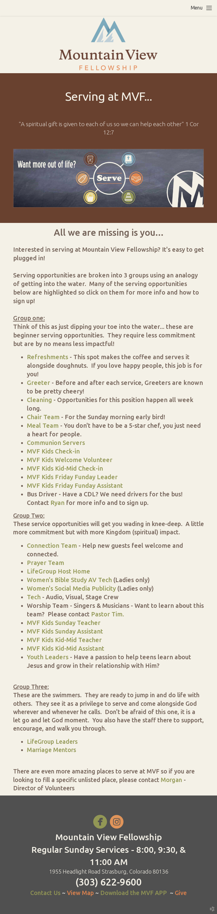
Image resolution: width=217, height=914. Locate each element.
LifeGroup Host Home (58, 571)
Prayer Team (45, 562)
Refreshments (47, 356)
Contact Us (45, 893)
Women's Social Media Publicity (71, 588)
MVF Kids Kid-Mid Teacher (64, 639)
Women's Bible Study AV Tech (69, 579)
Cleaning (39, 399)
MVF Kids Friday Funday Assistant (75, 485)
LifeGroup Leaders (52, 741)
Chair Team (43, 416)
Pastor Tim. (107, 614)
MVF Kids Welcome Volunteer (69, 459)
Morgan (171, 780)
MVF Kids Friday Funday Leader (72, 476)
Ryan (57, 502)
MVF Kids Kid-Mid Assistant (65, 648)
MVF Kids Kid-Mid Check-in (65, 468)
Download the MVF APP (133, 893)
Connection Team (52, 545)
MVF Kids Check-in (53, 451)
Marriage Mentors (51, 750)
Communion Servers (56, 442)
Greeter (38, 382)
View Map (81, 893)
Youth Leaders (47, 656)
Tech (34, 596)
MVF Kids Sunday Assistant (65, 631)
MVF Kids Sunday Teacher (64, 622)
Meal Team (43, 425)
